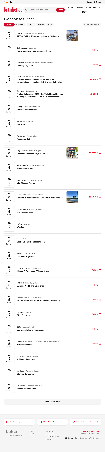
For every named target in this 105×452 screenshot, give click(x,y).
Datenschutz (49, 434)
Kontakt (31, 434)
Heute (70, 8)
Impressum (49, 439)
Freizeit (96, 8)
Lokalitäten (20, 24)
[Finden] (60, 10)
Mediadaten (49, 431)
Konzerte (79, 8)
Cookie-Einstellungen (52, 437)
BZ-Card (31, 431)
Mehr (84, 12)
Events (9, 24)
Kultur (88, 8)
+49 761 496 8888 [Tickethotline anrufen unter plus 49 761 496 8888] (91, 431)
